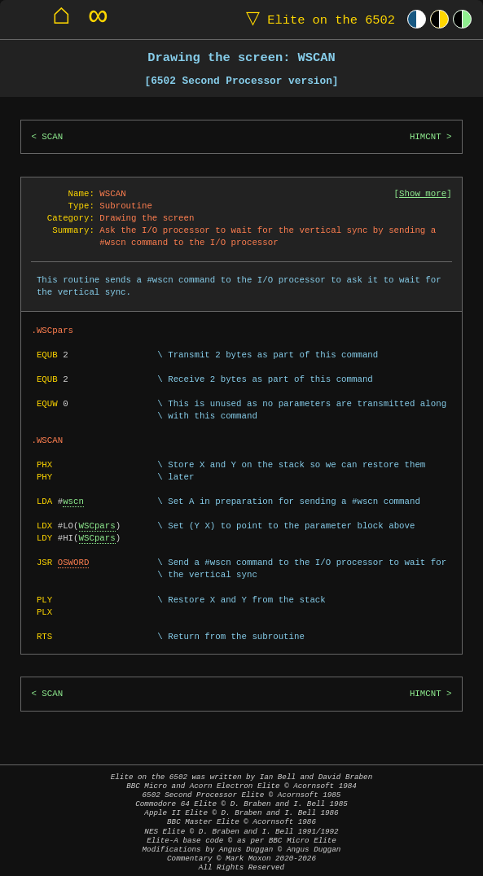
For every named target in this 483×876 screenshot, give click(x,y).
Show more (422, 193)
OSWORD (74, 562)
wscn (73, 501)
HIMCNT (425, 136)
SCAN (52, 136)
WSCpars (97, 526)
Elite (317, 19)
